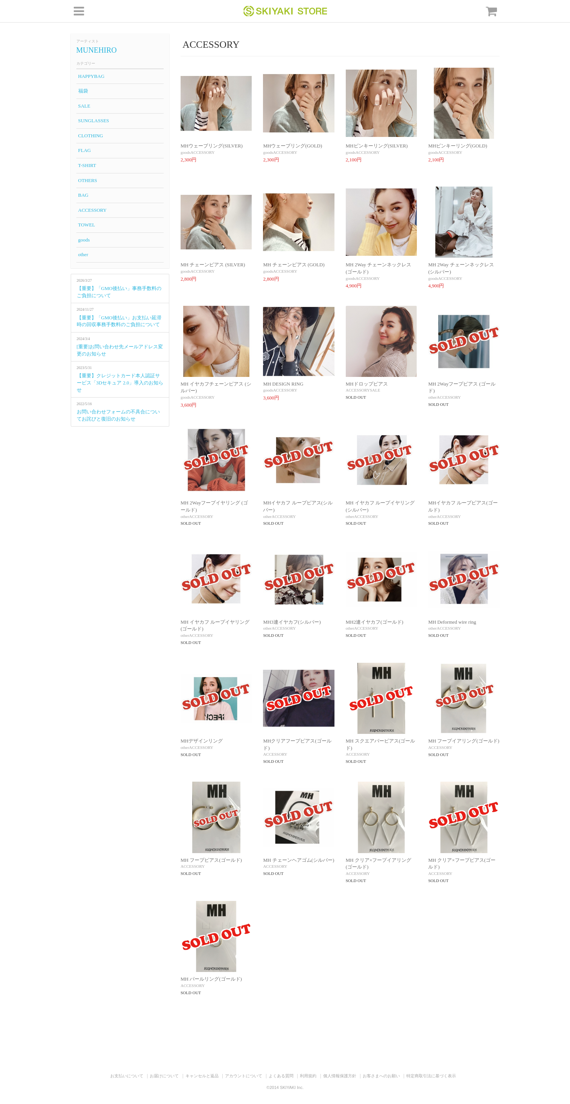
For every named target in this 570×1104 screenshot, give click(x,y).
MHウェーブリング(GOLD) (292, 146)
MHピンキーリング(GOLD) (457, 146)
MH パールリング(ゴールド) (211, 979)
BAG (83, 195)
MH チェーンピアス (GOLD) (293, 264)
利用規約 (308, 1076)
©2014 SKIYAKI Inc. (284, 1087)
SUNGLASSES (93, 120)
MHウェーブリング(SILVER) (212, 146)
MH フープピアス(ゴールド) (211, 860)
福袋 (83, 91)
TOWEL (86, 225)
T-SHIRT (87, 165)
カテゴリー (85, 63)
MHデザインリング (202, 741)
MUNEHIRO (96, 50)
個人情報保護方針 (339, 1076)
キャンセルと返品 (202, 1076)
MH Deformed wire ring (452, 622)
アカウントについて (243, 1076)
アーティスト (87, 41)
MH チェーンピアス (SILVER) (213, 264)
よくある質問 (281, 1076)
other (83, 254)
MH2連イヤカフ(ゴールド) (374, 622)
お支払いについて (126, 1076)
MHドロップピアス (367, 384)
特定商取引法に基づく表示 (431, 1076)
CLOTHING (90, 135)
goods (84, 240)
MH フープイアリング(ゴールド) (463, 741)
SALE (84, 106)
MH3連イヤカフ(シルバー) (292, 622)
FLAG (84, 150)
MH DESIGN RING (283, 384)
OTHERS (87, 180)
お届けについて (164, 1076)
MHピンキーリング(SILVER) (377, 146)
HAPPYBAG (91, 76)
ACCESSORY (92, 210)
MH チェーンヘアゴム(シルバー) (298, 860)
